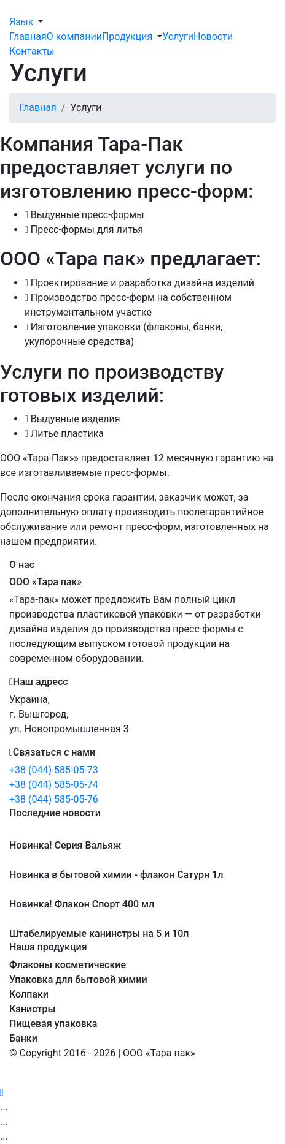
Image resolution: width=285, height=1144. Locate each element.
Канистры (32, 1009)
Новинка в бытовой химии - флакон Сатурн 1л (116, 875)
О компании (74, 36)
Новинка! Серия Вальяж (65, 845)
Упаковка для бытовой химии (78, 979)
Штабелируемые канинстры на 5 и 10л (99, 933)
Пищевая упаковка (53, 1023)
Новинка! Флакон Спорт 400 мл (81, 904)
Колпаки (29, 994)
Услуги (177, 36)
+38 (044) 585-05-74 (53, 784)
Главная (28, 36)
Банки (23, 1038)
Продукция (127, 36)
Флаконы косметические (67, 965)
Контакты (31, 51)
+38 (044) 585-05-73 (53, 770)
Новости (213, 36)
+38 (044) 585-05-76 (53, 799)
